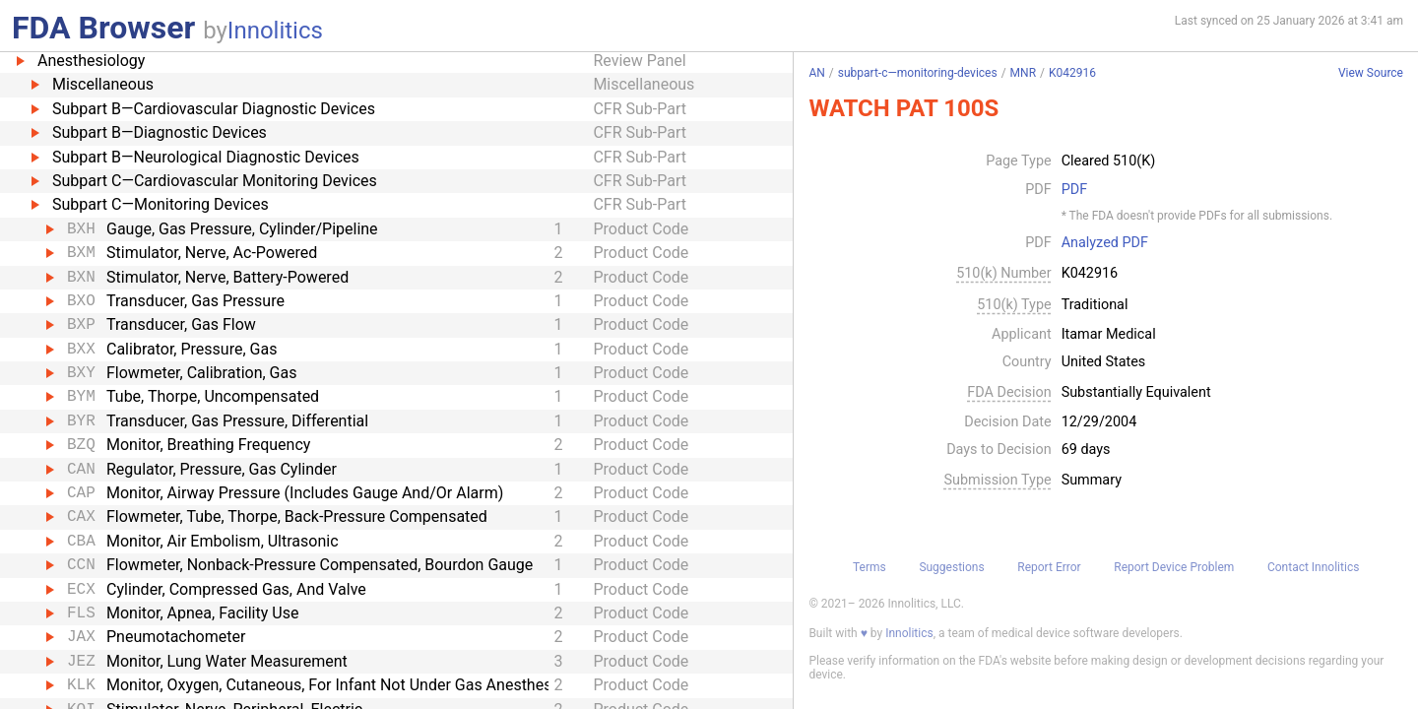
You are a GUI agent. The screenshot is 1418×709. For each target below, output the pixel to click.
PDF (1074, 190)
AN (816, 73)
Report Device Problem (1174, 567)
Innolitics (275, 30)
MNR (1023, 73)
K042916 (1072, 73)
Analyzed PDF (1105, 243)
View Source (1370, 73)
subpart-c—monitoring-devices (918, 73)
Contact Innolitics (1313, 567)
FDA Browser (103, 27)
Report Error (1048, 567)
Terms (869, 567)
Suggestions (951, 567)
